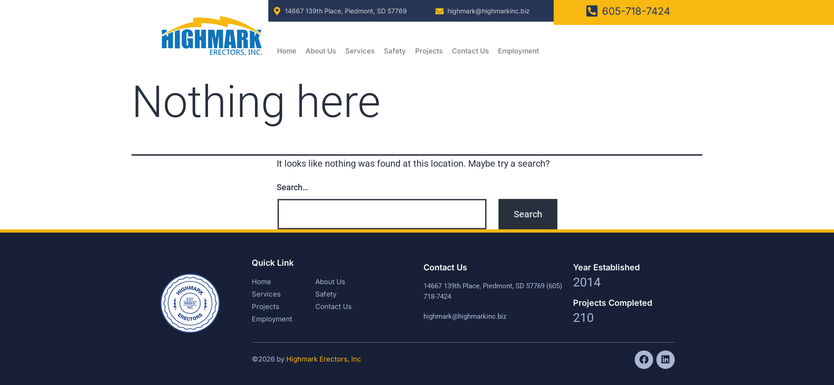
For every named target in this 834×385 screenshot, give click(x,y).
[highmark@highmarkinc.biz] (439, 11)
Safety (395, 51)
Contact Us (470, 51)
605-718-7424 (636, 11)
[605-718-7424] (591, 11)
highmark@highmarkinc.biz (488, 11)
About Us (321, 51)
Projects (429, 51)
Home (286, 51)
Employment (518, 51)
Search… (292, 187)
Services (360, 51)
